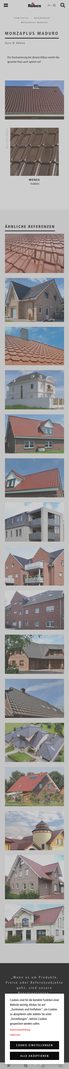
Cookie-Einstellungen (34, 1045)
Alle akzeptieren (34, 1056)
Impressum (15, 1034)
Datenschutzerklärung (20, 1029)
